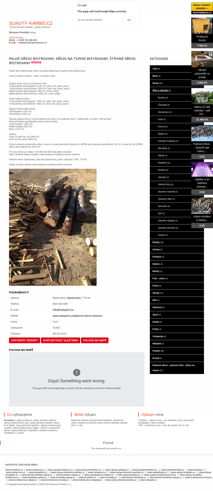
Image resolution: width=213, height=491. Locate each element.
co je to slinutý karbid (68, 6)
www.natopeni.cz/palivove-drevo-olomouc (78, 315)
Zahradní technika (168, 228)
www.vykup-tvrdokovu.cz (89, 470)
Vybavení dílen (166, 199)
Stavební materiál (168, 191)
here (119, 448)
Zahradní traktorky (168, 141)
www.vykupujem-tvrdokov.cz (99, 475)
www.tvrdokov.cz (14, 470)
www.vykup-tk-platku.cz (183, 472)
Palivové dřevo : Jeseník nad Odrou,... (202, 148)
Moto (156, 76)
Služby (158, 293)
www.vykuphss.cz (38, 472)
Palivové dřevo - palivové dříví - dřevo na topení (174, 368)
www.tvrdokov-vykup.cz (68, 475)
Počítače (158, 257)
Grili (161, 213)
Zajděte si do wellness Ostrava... (202, 183)
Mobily (157, 271)
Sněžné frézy (165, 184)
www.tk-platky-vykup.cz (34, 477)
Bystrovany (74, 297)
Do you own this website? (90, 20)
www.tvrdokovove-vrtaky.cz (55, 480)
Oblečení (158, 307)
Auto (156, 68)
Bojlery (162, 134)
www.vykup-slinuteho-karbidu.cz (67, 472)
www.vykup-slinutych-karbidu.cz (127, 472)
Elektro (158, 264)
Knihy (157, 329)
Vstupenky (159, 336)
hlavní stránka (22, 6)
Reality (158, 242)
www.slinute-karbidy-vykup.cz (36, 475)
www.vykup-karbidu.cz (129, 475)
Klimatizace (165, 112)
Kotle (162, 119)
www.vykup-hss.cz (15, 472)
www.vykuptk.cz (148, 480)
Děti (156, 300)
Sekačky (163, 177)
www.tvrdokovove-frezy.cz (198, 477)
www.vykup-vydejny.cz (117, 470)
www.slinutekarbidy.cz (172, 470)
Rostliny (163, 170)
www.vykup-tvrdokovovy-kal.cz (160, 475)
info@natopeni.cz (63, 309)
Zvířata (157, 249)
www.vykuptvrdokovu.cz (60, 470)
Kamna (163, 126)
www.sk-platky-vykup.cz (62, 477)
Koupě (157, 358)
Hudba (157, 322)
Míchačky (164, 148)
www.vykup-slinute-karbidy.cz (121, 480)
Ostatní (163, 235)
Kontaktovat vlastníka (60, 340)
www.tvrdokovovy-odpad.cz (22, 480)
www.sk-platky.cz (108, 477)
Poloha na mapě (94, 340)
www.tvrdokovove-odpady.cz (87, 480)
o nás (42, 6)
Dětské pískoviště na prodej (202, 74)
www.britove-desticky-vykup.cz (165, 477)
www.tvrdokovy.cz (35, 470)
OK (129, 19)
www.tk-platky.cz (87, 477)
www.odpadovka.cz (157, 472)
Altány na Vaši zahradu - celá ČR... (202, 110)
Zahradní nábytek (168, 220)
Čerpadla (163, 105)
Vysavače (164, 206)
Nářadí (162, 155)
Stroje (157, 83)
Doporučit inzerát (24, 340)
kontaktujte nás (161, 6)
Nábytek (158, 343)
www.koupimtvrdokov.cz (144, 470)
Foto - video (160, 278)
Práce (157, 285)
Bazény (163, 97)
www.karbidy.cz (196, 470)
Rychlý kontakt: (16, 37)
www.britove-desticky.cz (133, 477)
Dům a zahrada (162, 90)
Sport (157, 314)
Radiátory (164, 162)
